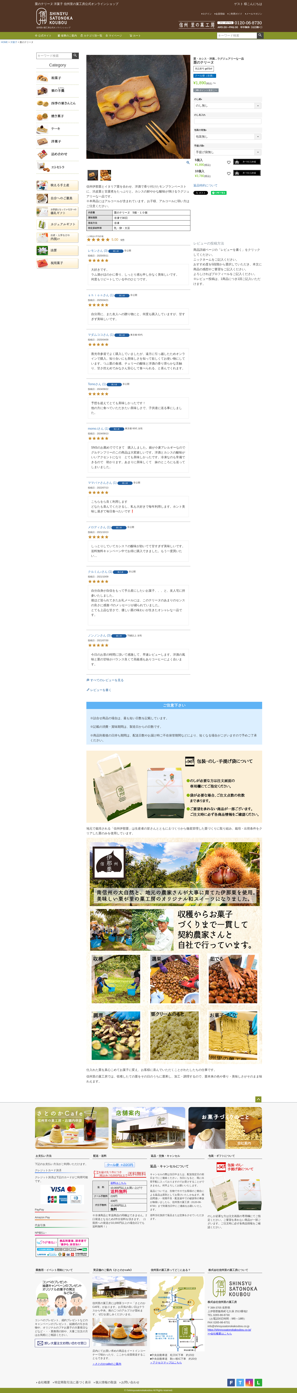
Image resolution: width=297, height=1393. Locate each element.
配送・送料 (99, 1155)
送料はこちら (118, 1182)
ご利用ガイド (235, 13)
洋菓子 (13, 42)
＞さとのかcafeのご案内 (106, 1363)
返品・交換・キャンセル (165, 1155)
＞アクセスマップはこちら (166, 1362)
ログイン (207, 13)
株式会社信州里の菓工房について (228, 1269)
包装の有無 (201, 130)
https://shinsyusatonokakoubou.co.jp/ (229, 1329)
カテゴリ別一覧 (91, 35)
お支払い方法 (44, 1155)
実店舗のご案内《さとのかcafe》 (113, 1269)
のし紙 (198, 99)
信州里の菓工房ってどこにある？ (171, 1269)
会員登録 (220, 13)
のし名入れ (200, 115)
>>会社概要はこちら (220, 1333)
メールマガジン (254, 13)
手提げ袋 (200, 145)
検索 (260, 36)
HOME (4, 42)
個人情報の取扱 (106, 1382)
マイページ (113, 35)
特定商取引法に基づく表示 (73, 1382)
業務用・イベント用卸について (54, 1269)
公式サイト (43, 35)
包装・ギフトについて (221, 1155)
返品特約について (205, 185)
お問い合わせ (130, 1382)
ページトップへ (258, 1099)
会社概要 (44, 1382)
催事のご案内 (67, 35)
